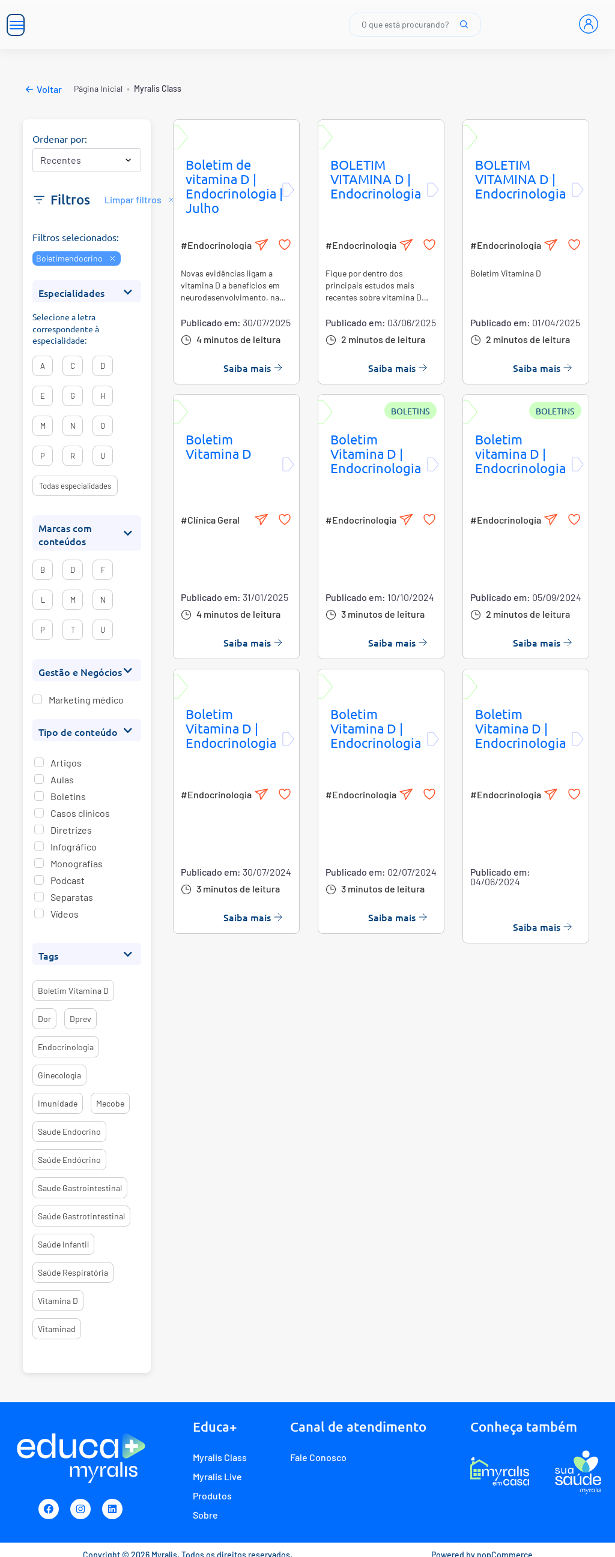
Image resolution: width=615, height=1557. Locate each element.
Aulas (62, 779)
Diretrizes (71, 829)
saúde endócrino (69, 1160)
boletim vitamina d (73, 990)
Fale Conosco (318, 1457)
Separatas (71, 897)
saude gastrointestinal (80, 1188)
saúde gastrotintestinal (81, 1216)
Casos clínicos (80, 813)
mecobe (110, 1103)
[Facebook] (48, 1509)
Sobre (205, 1514)
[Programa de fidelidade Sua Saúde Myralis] (578, 1472)
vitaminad (57, 1329)
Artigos (66, 762)
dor (44, 1019)
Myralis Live (217, 1476)
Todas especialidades (75, 486)
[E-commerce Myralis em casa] (499, 1472)
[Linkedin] (112, 1509)
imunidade (57, 1103)
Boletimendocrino (76, 258)
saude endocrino (69, 1131)
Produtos (212, 1495)
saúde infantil (63, 1244)
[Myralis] (149, 24)
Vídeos (64, 913)
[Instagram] (80, 1509)
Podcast (67, 880)
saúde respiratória (73, 1272)
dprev (80, 1019)
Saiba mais (253, 367)
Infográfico (73, 846)
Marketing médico (86, 700)
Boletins (68, 796)
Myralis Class (220, 1457)
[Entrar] (588, 24)
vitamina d (58, 1301)
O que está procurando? (415, 24)
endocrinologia (66, 1047)
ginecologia (59, 1075)
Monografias (76, 863)
